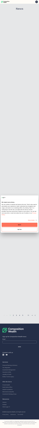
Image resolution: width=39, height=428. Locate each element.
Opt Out (20, 229)
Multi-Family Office (7, 387)
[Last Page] (35, 316)
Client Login (6, 407)
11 (28, 315)
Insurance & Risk (6, 372)
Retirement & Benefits (8, 391)
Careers (4, 402)
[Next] (31, 316)
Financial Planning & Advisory (9, 365)
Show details (31, 220)
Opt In (19, 224)
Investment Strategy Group (9, 394)
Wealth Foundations (7, 389)
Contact (4, 404)
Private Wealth (6, 385)
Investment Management (8, 369)
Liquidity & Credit (6, 374)
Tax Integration (6, 367)
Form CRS (20, 414)
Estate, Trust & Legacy (8, 376)
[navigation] (36, 2)
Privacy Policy (5, 414)
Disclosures (13, 414)
